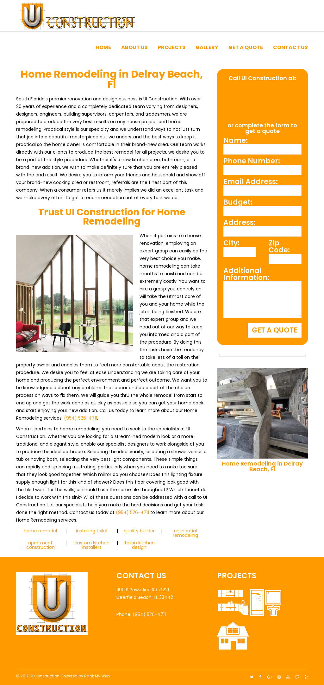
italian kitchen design (139, 545)
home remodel (40, 531)
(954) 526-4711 (80, 418)
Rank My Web (97, 676)
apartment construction (40, 545)
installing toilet (92, 531)
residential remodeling (185, 533)
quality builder (139, 531)
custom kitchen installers (91, 545)
